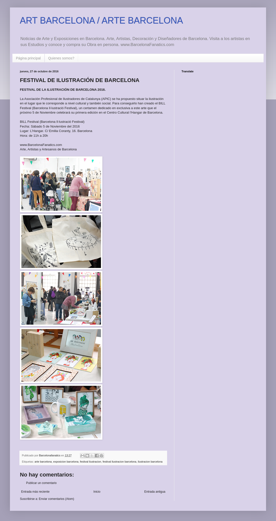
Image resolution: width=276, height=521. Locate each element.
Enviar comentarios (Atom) (56, 499)
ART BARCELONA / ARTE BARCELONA (101, 20)
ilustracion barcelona (150, 461)
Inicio (96, 491)
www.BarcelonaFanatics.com (41, 145)
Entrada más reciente (35, 491)
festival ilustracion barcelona (120, 461)
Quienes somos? (61, 58)
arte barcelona (43, 461)
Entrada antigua (154, 491)
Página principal (28, 58)
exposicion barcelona (65, 461)
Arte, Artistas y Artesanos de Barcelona (48, 149)
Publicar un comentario (41, 483)
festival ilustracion (90, 461)
